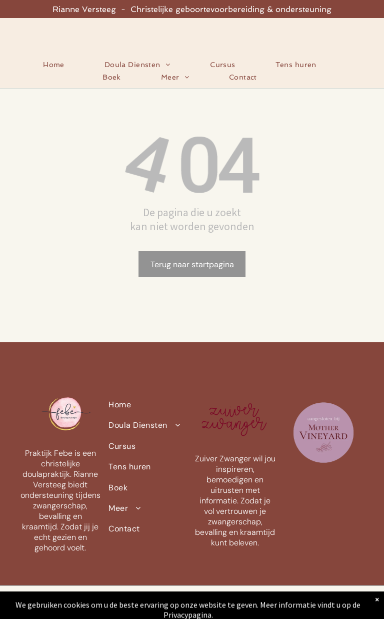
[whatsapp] (356, 602)
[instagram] (334, 602)
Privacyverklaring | (69, 606)
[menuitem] (66, 64)
